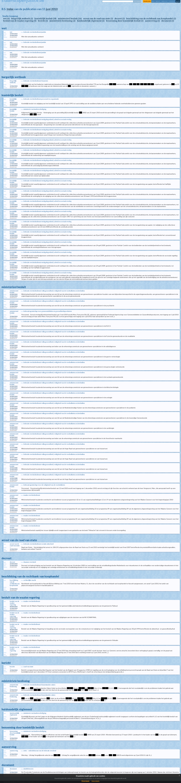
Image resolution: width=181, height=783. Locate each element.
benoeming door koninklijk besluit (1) (124, 21)
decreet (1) (120, 18)
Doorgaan (85, 781)
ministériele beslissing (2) (62, 21)
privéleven (147, 1)
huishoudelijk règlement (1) (90, 21)
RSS (153, 1)
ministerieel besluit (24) (70, 18)
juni (48, 9)
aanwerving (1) (152, 21)
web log (164, 1)
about (158, 1)
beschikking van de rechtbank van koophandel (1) (151, 18)
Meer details (95, 781)
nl (177, 1)
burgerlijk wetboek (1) (22, 18)
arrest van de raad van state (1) (98, 18)
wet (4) (6, 18)
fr (179, 1)
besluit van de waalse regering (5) (19, 21)
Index (10, 9)
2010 (54, 9)
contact (172, 1)
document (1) (167, 21)
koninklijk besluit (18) (45, 18)
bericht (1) (43, 21)
